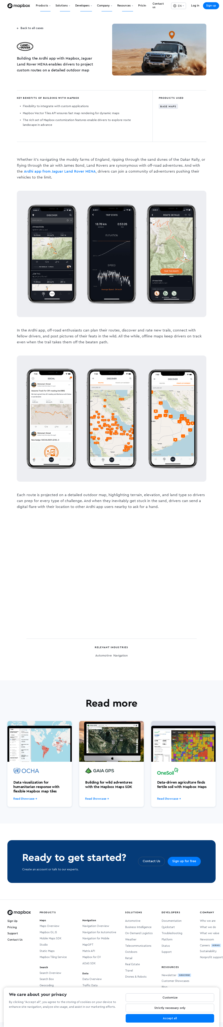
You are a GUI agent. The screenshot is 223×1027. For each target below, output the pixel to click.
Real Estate (132, 964)
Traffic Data (90, 985)
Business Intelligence (138, 927)
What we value (209, 933)
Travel (129, 970)
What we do (208, 927)
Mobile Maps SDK (50, 938)
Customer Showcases (175, 981)
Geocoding (47, 985)
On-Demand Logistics (139, 933)
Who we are (208, 921)
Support (12, 933)
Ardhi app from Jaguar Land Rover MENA (60, 171)
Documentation (172, 921)
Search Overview (50, 973)
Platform (167, 939)
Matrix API (88, 951)
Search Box (47, 979)
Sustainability (208, 951)
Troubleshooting (172, 933)
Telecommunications (138, 945)
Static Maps (47, 951)
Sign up (211, 5)
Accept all (170, 1018)
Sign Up (12, 921)
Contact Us (15, 939)
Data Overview (92, 979)
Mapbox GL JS (48, 932)
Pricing (12, 927)
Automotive (132, 921)
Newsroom (207, 939)
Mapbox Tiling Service (53, 957)
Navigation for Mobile (95, 938)
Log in (195, 5)
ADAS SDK (89, 963)
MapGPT (87, 944)
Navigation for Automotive (99, 932)
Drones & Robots (136, 976)
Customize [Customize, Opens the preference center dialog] (169, 997)
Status (166, 945)
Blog (164, 987)
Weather (130, 939)
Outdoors (131, 952)
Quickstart (168, 927)
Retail (128, 958)
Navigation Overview (95, 926)
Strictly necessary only (170, 1008)
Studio (44, 944)
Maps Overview (49, 926)
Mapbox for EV (91, 957)
